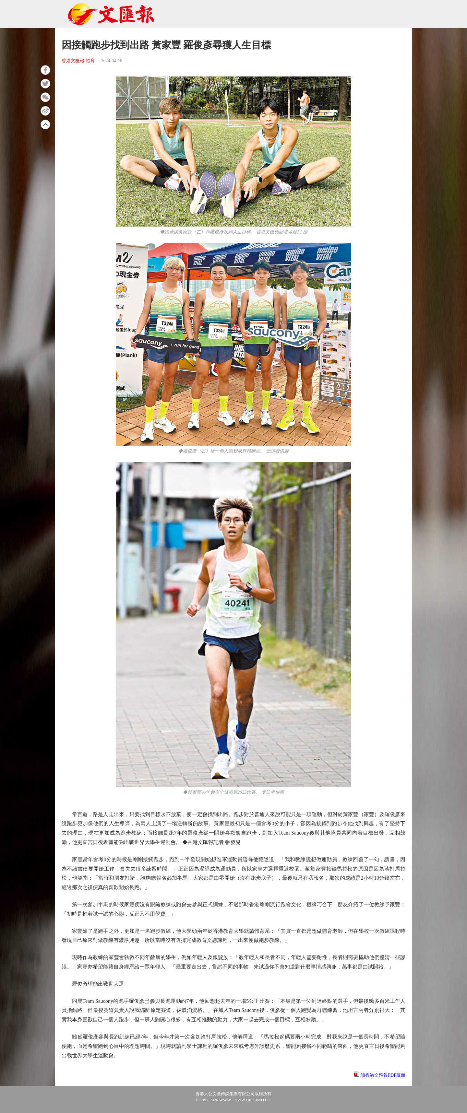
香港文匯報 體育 (78, 60)
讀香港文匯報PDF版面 (383, 1075)
